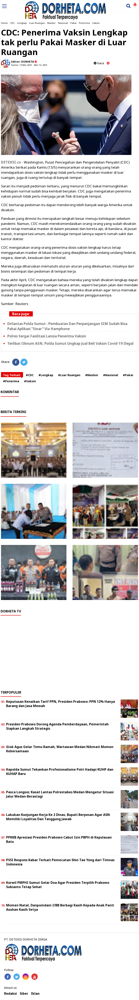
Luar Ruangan (37, 22)
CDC (12, 22)
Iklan (35, 993)
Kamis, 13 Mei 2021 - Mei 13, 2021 (29, 64)
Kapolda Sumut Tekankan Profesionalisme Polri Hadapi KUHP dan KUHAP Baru (59, 771)
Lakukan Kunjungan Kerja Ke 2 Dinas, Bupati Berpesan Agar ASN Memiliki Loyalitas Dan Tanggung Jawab (58, 816)
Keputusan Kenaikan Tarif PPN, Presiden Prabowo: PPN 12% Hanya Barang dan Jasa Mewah (60, 703)
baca (99, 63)
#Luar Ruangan (69, 375)
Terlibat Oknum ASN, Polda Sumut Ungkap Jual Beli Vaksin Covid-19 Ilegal (70, 343)
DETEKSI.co (11, 162)
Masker (51, 22)
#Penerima (11, 381)
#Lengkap (46, 375)
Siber (24, 993)
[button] (135, 3)
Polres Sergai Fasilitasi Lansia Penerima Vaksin (46, 336)
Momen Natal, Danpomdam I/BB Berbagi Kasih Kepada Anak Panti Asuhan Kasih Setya (60, 907)
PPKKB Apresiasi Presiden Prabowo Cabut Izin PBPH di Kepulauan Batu (59, 839)
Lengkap (22, 22)
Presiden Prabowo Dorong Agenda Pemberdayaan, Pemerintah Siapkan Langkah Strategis (57, 726)
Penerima (84, 22)
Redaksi (10, 993)
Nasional (63, 22)
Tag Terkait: (12, 375)
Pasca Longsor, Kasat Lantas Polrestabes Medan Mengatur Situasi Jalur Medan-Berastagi (60, 794)
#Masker (91, 375)
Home (4, 22)
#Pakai (128, 375)
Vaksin (96, 22)
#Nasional (110, 375)
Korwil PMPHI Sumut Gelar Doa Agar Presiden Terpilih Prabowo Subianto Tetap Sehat (57, 884)
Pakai (73, 22)
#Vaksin (30, 381)
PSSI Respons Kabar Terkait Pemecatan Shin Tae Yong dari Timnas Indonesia (60, 862)
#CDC (30, 375)
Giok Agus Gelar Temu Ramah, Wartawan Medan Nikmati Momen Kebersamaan (59, 749)
